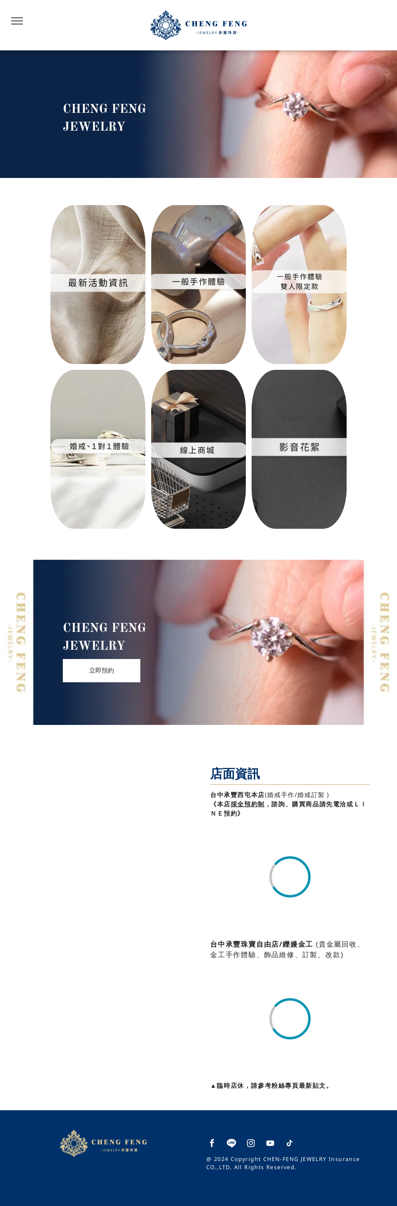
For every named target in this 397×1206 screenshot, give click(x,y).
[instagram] (251, 1144)
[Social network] (231, 1144)
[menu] (17, 21)
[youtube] (270, 1144)
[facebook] (212, 1144)
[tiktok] (289, 1144)
